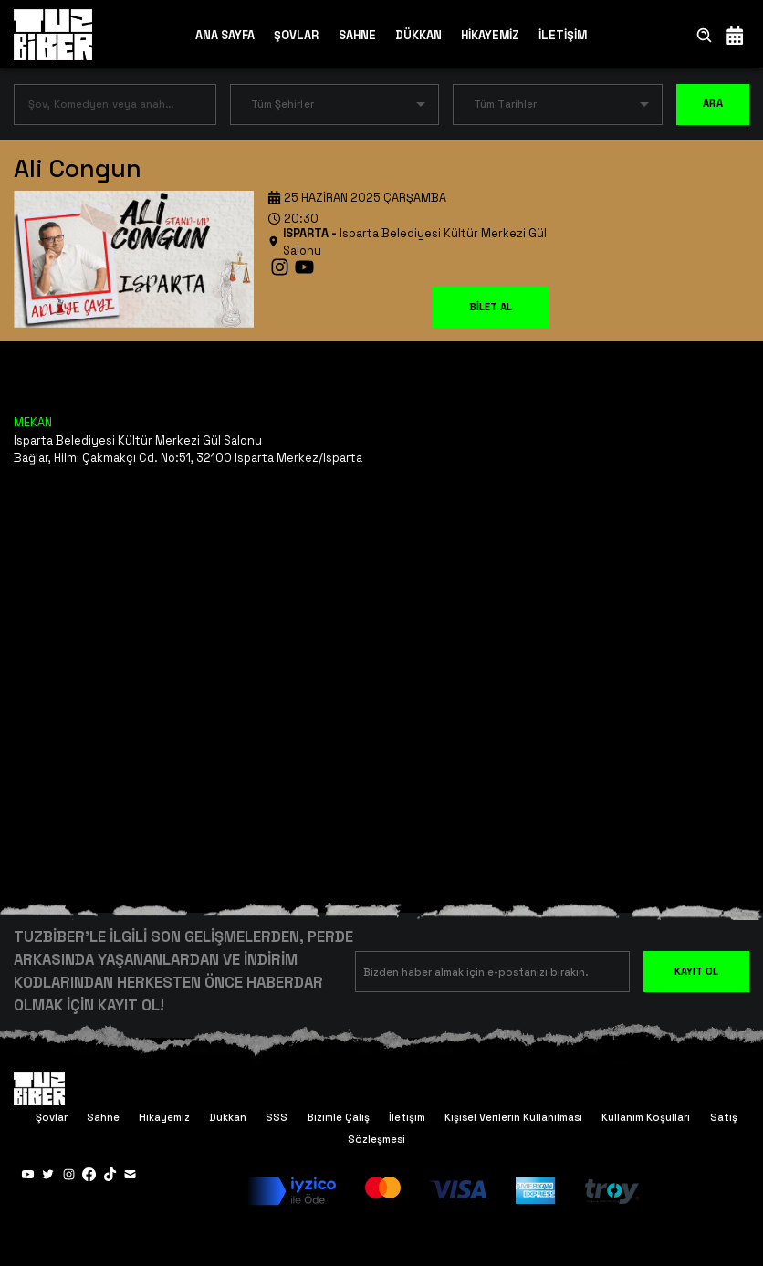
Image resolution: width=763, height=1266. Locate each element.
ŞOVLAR (296, 35)
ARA (712, 104)
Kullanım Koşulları (645, 1117)
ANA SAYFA (225, 35)
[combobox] (101, 108)
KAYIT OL (696, 971)
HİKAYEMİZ (490, 35)
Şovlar (52, 1117)
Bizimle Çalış (338, 1117)
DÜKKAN (418, 35)
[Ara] (704, 35)
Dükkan (227, 1117)
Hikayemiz (164, 1117)
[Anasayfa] (53, 33)
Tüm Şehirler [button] (282, 104)
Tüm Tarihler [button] (505, 104)
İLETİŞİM (562, 35)
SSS (276, 1117)
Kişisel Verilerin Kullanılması (513, 1117)
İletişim (407, 1117)
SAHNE (357, 35)
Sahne (103, 1117)
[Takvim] (734, 35)
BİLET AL (490, 306)
